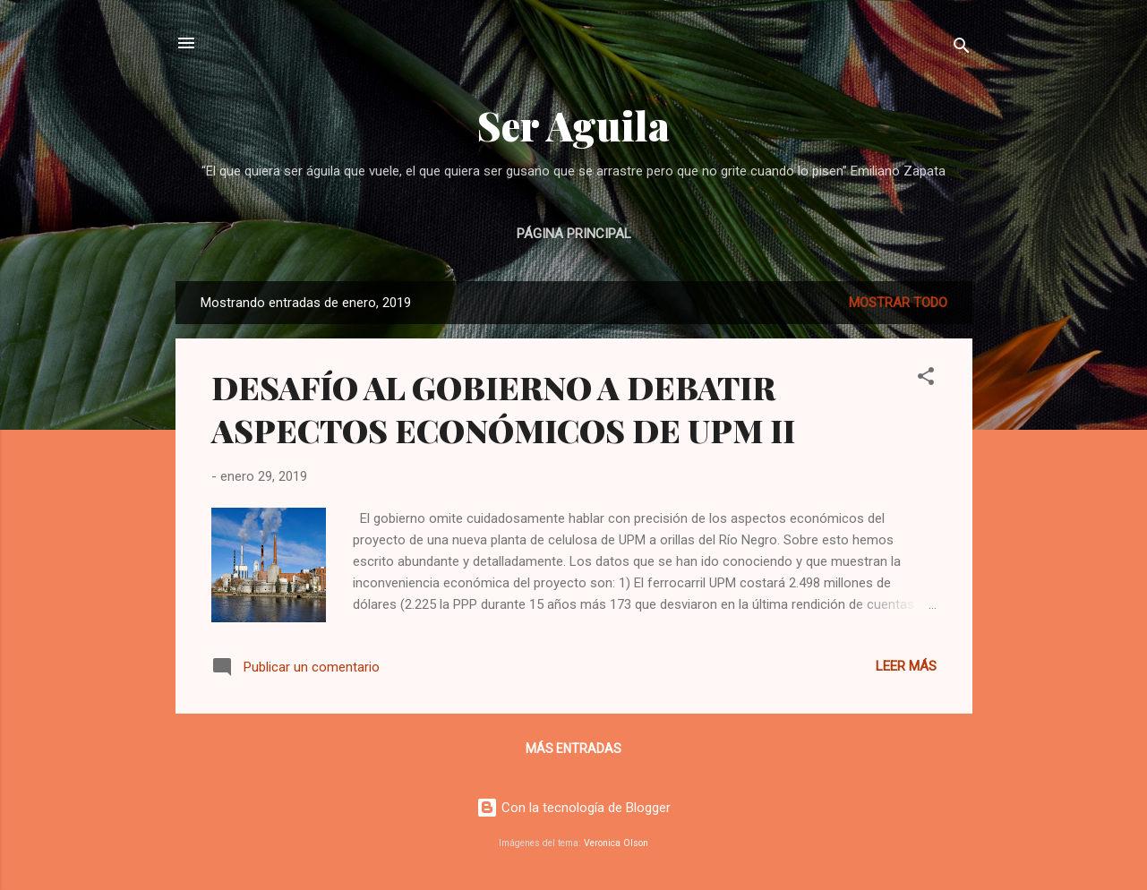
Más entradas (573, 748)
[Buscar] (961, 48)
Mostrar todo (898, 303)
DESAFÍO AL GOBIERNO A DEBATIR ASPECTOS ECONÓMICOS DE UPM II (503, 408)
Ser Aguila (573, 124)
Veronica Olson (616, 843)
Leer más (906, 666)
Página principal (574, 234)
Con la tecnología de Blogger (573, 808)
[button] (926, 379)
